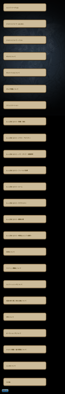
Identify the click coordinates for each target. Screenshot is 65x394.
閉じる (5, 390)
